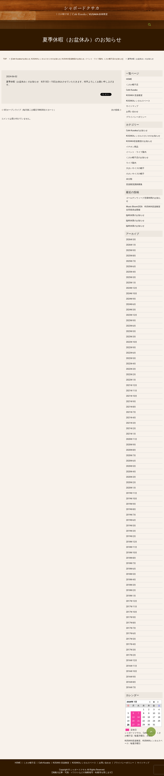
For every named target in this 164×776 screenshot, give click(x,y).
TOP (5, 59)
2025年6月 (131, 266)
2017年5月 (131, 639)
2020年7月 (131, 455)
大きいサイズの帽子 (135, 168)
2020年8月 (131, 450)
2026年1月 (131, 245)
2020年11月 (131, 439)
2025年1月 (131, 282)
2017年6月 (131, 633)
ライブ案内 (131, 163)
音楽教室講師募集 (134, 184)
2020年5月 (131, 466)
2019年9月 (131, 504)
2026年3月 (131, 239)
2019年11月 (131, 493)
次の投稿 (115, 110)
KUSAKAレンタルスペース (101, 24)
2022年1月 (131, 380)
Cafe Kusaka (57, 24)
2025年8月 (131, 255)
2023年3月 (131, 336)
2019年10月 (131, 498)
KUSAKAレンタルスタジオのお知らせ (46, 59)
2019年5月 (131, 525)
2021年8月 (131, 407)
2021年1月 (131, 434)
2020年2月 (131, 482)
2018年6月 (131, 569)
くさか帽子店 (41, 24)
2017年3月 (131, 650)
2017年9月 (131, 617)
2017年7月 (131, 628)
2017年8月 (131, 623)
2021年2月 (131, 428)
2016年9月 (131, 677)
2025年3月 (131, 277)
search (137, 24)
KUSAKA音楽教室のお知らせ (73, 59)
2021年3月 (131, 423)
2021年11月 (131, 390)
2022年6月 (131, 353)
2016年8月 (131, 682)
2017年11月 (131, 606)
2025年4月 (131, 272)
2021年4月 (131, 417)
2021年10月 (131, 396)
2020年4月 (131, 471)
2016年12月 (131, 660)
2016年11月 (131, 666)
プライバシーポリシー (136, 117)
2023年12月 (131, 315)
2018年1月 (131, 596)
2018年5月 (131, 574)
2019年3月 (131, 531)
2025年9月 (131, 250)
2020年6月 (131, 461)
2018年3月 (131, 585)
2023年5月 (131, 331)
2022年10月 (131, 342)
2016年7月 (131, 687)
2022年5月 (131, 358)
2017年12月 (131, 601)
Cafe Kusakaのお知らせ (21, 59)
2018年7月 (131, 563)
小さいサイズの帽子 (135, 173)
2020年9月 (131, 444)
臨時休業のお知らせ (135, 215)
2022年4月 (131, 363)
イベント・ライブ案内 (94, 59)
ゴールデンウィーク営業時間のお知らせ (143, 199)
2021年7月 (131, 412)
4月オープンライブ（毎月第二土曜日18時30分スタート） (30, 110)
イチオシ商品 (132, 147)
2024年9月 (131, 299)
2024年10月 (131, 293)
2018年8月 (131, 558)
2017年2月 (131, 655)
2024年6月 (131, 304)
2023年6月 (131, 326)
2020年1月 (131, 488)
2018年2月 (131, 590)
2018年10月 (131, 552)
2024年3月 (131, 309)
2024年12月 (131, 288)
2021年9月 (131, 401)
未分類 (129, 179)
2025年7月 (131, 261)
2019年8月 (131, 509)
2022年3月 (131, 369)
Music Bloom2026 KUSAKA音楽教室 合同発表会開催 (143, 208)
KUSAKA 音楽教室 (76, 24)
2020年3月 (131, 477)
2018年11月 (131, 547)
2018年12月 (131, 542)
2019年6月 (131, 520)
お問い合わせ (124, 24)
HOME (27, 24)
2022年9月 (131, 347)
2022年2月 (131, 374)
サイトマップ (132, 106)
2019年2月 (131, 536)
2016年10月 (131, 671)
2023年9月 (131, 320)
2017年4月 (131, 644)
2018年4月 (131, 579)
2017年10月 (131, 612)
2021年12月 (131, 385)
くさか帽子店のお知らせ (113, 59)
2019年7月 (131, 515)
